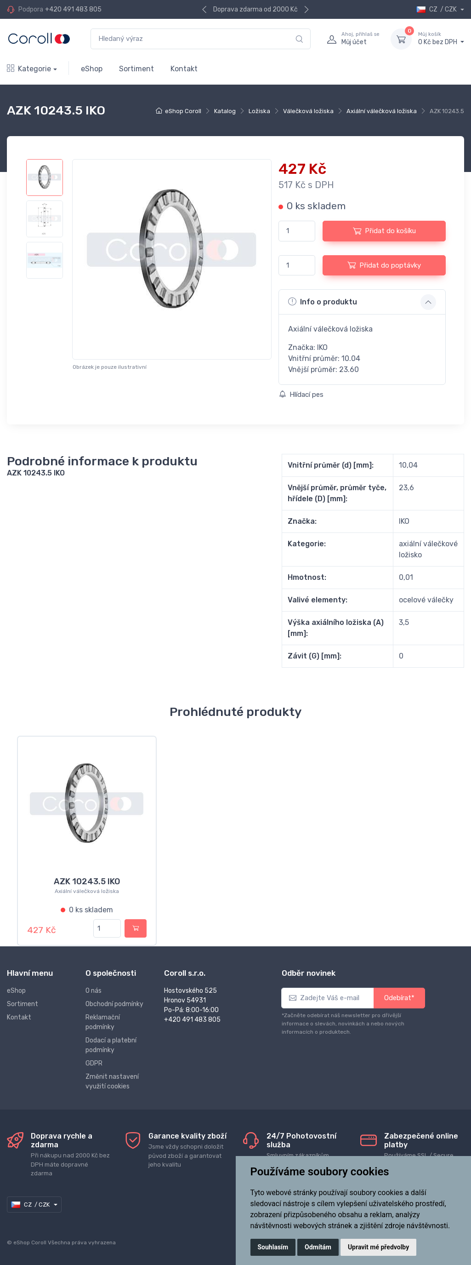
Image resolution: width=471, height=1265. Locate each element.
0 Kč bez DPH (441, 38)
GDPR (93, 1063)
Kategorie (29, 68)
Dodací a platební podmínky (110, 1045)
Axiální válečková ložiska (381, 111)
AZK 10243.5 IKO (87, 881)
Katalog (225, 111)
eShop (91, 68)
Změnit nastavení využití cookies (112, 1081)
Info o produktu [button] (322, 301)
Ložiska (259, 111)
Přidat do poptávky (384, 265)
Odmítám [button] (318, 1247)
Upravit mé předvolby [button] (378, 1247)
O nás (93, 991)
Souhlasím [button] (273, 1247)
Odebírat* (399, 998)
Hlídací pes (301, 394)
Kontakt (184, 68)
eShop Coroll (183, 111)
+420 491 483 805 (73, 9)
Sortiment (136, 68)
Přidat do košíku (384, 231)
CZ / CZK (437, 9)
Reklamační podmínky (102, 1022)
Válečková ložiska (308, 111)
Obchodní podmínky (114, 1004)
